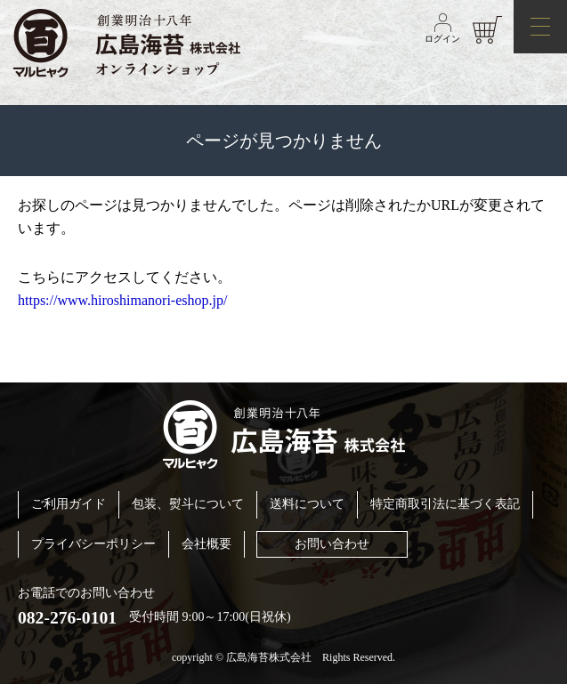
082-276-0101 (67, 617)
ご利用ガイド (68, 504)
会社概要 (206, 544)
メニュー (532, 20)
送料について (307, 504)
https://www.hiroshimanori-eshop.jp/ (122, 300)
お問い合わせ (332, 544)
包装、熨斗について (188, 504)
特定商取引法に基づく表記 (445, 504)
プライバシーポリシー (93, 544)
